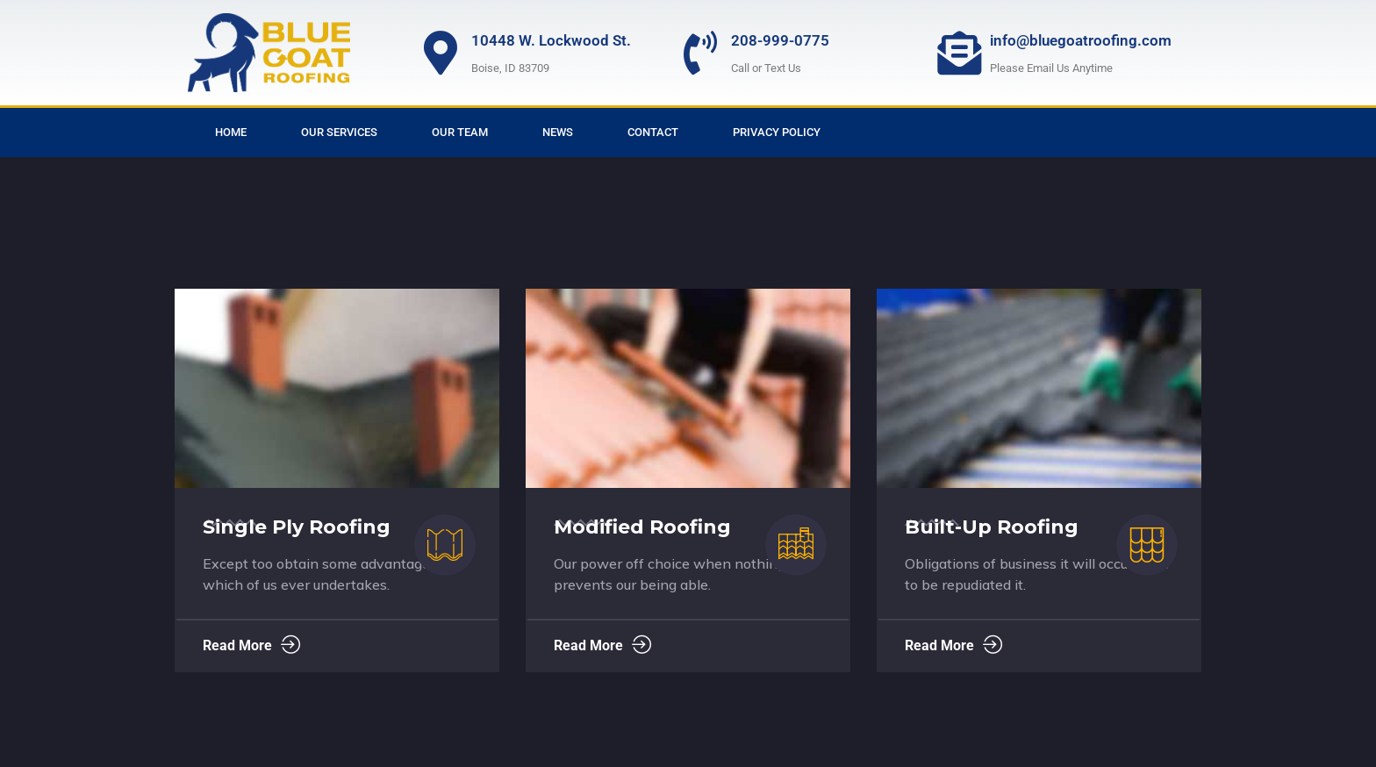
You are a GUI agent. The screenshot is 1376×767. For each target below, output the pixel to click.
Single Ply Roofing (297, 527)
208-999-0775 (780, 40)
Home (231, 132)
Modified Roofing (642, 527)
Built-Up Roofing (992, 527)
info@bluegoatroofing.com (1081, 40)
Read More (251, 645)
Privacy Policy (777, 132)
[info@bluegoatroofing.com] (959, 53)
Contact (652, 132)
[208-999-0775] (700, 53)
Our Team (460, 132)
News (557, 132)
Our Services (339, 132)
